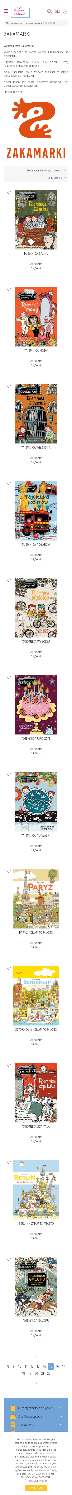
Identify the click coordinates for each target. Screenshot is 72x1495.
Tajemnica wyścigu (36, 641)
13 (38, 1366)
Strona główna (14, 23)
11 (26, 1366)
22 (48, 1373)
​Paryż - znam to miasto (36, 932)
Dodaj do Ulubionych (10, 193)
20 (36, 1373)
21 (42, 1373)
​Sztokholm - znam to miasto (36, 1029)
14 (44, 1366)
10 (19, 1366)
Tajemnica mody (36, 350)
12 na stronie (56, 177)
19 (29, 1373)
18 (23, 1373)
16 (57, 1366)
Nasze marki (33, 23)
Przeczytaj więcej (36, 1481)
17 (63, 1366)
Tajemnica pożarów (36, 544)
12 (32, 1366)
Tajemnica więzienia (36, 447)
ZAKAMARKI (36, 264)
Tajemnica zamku (36, 253)
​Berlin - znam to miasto (36, 1223)
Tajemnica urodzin (36, 738)
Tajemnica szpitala (36, 1126)
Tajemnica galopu (36, 1320)
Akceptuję (36, 1488)
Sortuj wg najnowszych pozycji (46, 170)
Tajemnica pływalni (36, 835)
